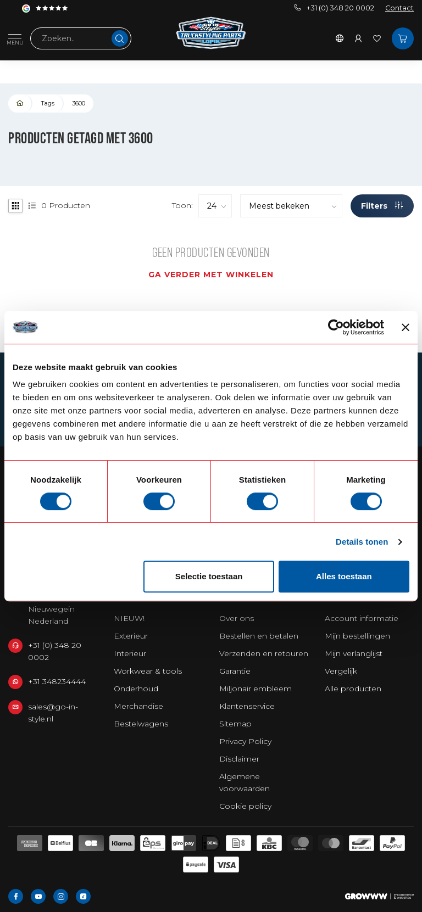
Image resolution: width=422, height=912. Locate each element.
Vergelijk (341, 671)
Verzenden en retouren (263, 653)
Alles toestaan (344, 576)
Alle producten (353, 688)
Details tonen (362, 541)
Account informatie (361, 618)
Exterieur (131, 636)
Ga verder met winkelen (211, 274)
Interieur (130, 653)
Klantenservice (247, 706)
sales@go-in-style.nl (53, 713)
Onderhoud (136, 688)
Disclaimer (239, 759)
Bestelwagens (141, 724)
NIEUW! (129, 618)
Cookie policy (245, 806)
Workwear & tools (148, 671)
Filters (382, 206)
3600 (78, 103)
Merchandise (138, 706)
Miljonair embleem (255, 688)
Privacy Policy (245, 741)
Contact (399, 8)
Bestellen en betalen (258, 636)
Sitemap (235, 724)
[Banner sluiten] (405, 327)
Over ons (236, 618)
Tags (47, 103)
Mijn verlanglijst (353, 653)
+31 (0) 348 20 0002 (334, 8)
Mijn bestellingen (357, 636)
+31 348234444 (57, 681)
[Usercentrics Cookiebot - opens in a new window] (336, 327)
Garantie (235, 671)
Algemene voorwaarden (244, 782)
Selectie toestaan (209, 576)
